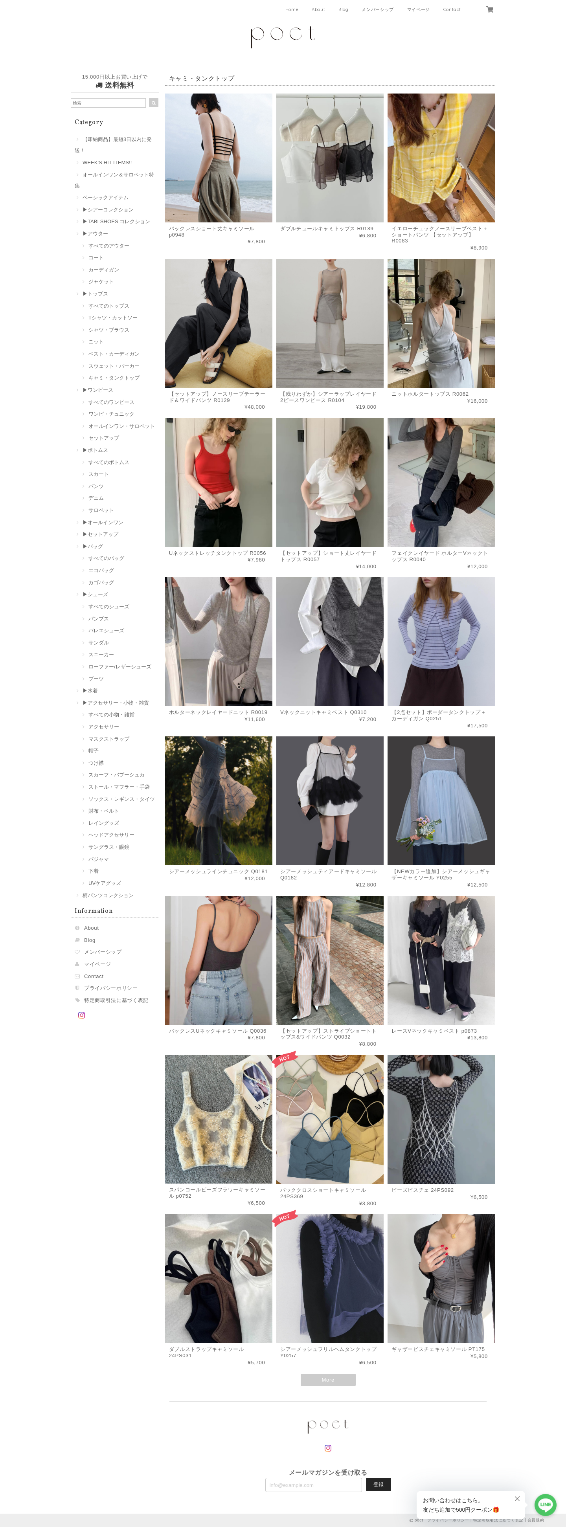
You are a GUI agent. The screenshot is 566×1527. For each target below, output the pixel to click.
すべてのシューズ (108, 606)
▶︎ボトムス (95, 450)
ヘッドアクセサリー (111, 835)
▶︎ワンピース (98, 390)
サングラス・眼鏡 (108, 847)
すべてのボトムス (108, 462)
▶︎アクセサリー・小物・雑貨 (116, 703)
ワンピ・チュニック (111, 414)
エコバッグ (101, 570)
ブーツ (96, 679)
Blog (343, 9)
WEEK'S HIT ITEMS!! (107, 162)
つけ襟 (96, 763)
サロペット (101, 510)
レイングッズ (103, 823)
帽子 (93, 751)
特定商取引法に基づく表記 (116, 1000)
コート (96, 258)
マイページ (418, 9)
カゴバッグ (101, 582)
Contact (452, 9)
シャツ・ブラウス (108, 330)
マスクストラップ (108, 739)
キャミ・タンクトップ (114, 378)
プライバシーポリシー (111, 988)
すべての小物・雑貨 (111, 715)
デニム (96, 498)
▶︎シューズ (95, 594)
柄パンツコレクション (108, 895)
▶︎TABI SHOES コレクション (116, 221)
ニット (96, 342)
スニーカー (101, 654)
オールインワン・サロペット (121, 426)
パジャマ (98, 859)
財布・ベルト (103, 811)
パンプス (98, 619)
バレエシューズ (106, 630)
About (318, 9)
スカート (98, 474)
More (328, 1380)
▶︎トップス (95, 294)
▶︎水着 (90, 691)
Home (292, 9)
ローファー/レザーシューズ (119, 667)
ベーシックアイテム (106, 197)
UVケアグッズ (104, 883)
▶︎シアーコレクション (108, 210)
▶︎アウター (95, 234)
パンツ (96, 486)
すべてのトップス (108, 306)
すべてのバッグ (106, 558)
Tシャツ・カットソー (113, 318)
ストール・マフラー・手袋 (119, 787)
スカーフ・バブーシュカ (116, 775)
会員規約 (535, 1520)
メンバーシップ (378, 9)
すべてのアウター (108, 246)
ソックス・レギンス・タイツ (121, 799)
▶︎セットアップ (100, 534)
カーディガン (103, 270)
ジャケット (101, 281)
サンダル (98, 643)
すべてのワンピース (111, 402)
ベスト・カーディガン (114, 354)
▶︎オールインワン (103, 522)
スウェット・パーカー (114, 366)
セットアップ (103, 438)
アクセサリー (103, 727)
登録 (378, 1484)
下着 (93, 871)
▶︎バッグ (93, 546)
